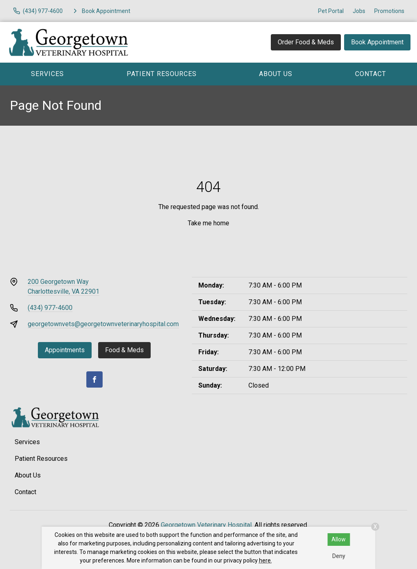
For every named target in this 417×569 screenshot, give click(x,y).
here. (265, 560)
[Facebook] (94, 379)
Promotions (389, 11)
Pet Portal (331, 11)
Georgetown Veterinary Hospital (206, 525)
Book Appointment (377, 42)
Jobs (359, 11)
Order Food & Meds (306, 42)
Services (47, 74)
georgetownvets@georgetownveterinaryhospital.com (103, 324)
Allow (338, 539)
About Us (275, 74)
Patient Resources (162, 74)
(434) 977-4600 (50, 308)
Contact (370, 74)
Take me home (208, 223)
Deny (338, 556)
